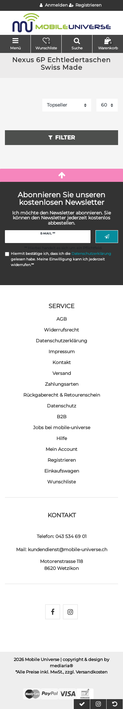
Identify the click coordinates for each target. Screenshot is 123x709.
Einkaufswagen (61, 471)
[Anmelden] (54, 5)
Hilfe (61, 438)
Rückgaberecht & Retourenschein (61, 395)
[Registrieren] (85, 5)
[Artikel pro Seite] (107, 105)
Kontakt (61, 362)
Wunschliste (61, 482)
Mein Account (61, 449)
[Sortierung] (67, 105)
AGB (61, 319)
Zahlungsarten (61, 384)
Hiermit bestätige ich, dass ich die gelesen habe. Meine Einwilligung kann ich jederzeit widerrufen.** (61, 259)
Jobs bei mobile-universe (61, 427)
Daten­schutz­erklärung (61, 341)
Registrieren (62, 460)
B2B (62, 417)
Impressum (62, 351)
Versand (61, 373)
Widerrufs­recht (61, 330)
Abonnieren (107, 237)
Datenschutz (61, 406)
